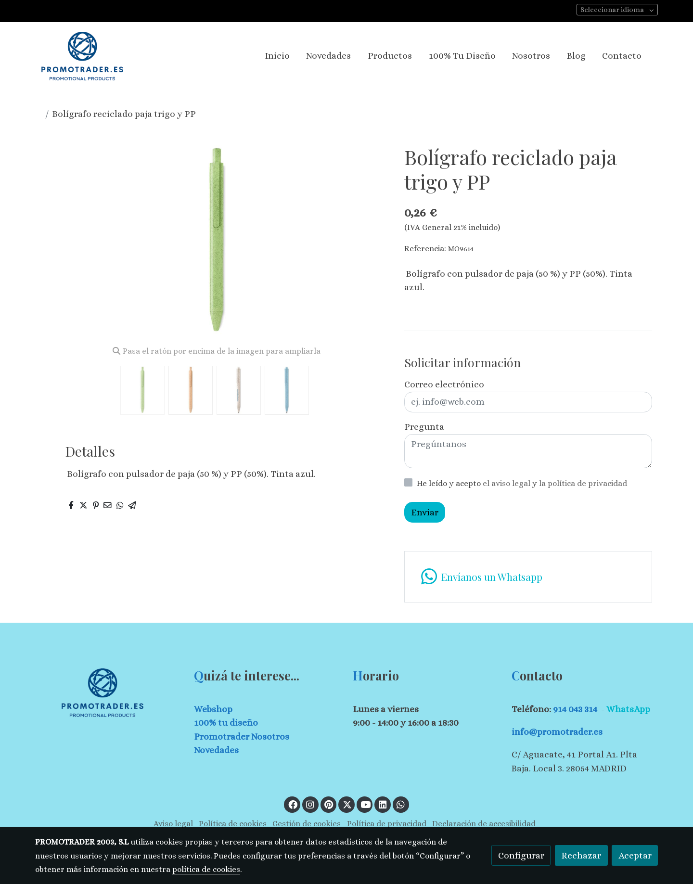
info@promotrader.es (557, 732)
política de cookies (206, 869)
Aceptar (635, 855)
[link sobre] (108, 692)
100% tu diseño (226, 722)
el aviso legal (507, 483)
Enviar (424, 512)
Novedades (216, 750)
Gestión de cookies (306, 823)
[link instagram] (310, 803)
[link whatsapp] (528, 576)
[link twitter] (347, 803)
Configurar (521, 855)
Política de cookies (233, 823)
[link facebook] (292, 803)
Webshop (213, 709)
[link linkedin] (382, 803)
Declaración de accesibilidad (484, 823)
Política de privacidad (386, 823)
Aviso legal (173, 823)
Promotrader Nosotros (241, 736)
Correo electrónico (444, 384)
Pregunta (424, 427)
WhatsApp (628, 709)
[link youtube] (366, 803)
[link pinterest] (329, 803)
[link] (82, 56)
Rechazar (581, 855)
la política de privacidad (583, 483)
